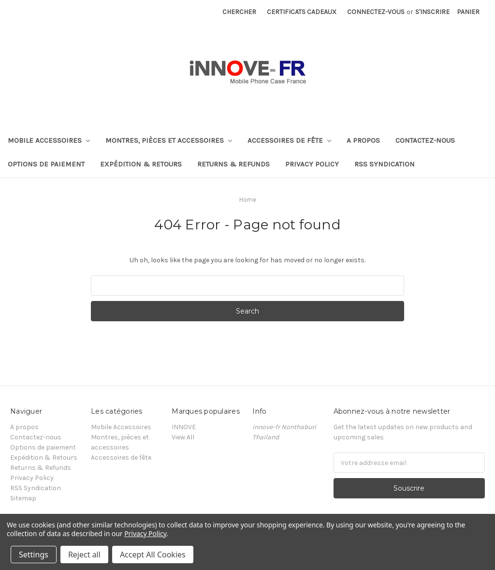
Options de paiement (46, 164)
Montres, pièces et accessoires (168, 140)
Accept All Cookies (153, 554)
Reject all (84, 554)
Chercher (239, 12)
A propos (363, 140)
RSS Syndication (384, 164)
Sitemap (23, 498)
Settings (33, 554)
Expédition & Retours (141, 164)
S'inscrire (432, 12)
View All (183, 437)
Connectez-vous (376, 12)
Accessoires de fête (289, 140)
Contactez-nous (425, 140)
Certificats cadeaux (301, 12)
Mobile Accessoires (49, 140)
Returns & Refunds (233, 164)
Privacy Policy (312, 164)
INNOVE (184, 427)
